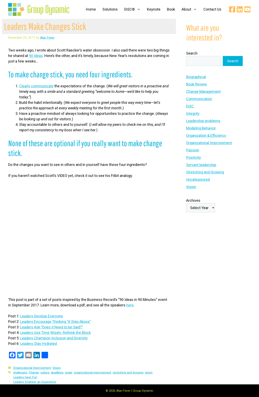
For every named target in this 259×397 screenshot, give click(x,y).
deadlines (57, 372)
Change (34, 372)
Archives (193, 200)
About (191, 9)
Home (91, 9)
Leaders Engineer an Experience (34, 382)
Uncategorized (198, 179)
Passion (192, 150)
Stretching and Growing (205, 172)
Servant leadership (201, 165)
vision (149, 372)
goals (68, 372)
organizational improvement (92, 372)
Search (192, 53)
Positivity (193, 157)
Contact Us (212, 9)
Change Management (203, 91)
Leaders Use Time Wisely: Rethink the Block (55, 332)
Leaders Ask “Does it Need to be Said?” (51, 327)
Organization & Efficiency (206, 135)
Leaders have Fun (25, 377)
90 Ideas (36, 56)
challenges (20, 372)
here (130, 305)
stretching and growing (128, 372)
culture (44, 372)
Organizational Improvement (32, 368)
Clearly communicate (36, 86)
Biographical (196, 77)
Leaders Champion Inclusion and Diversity (54, 338)
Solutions (110, 9)
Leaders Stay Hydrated (38, 343)
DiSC (190, 106)
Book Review (196, 84)
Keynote (153, 9)
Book (171, 9)
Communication (199, 99)
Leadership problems (203, 121)
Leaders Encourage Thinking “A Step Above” (55, 321)
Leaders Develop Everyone (41, 316)
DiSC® (134, 9)
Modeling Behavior (201, 128)
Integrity (193, 113)
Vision (56, 368)
